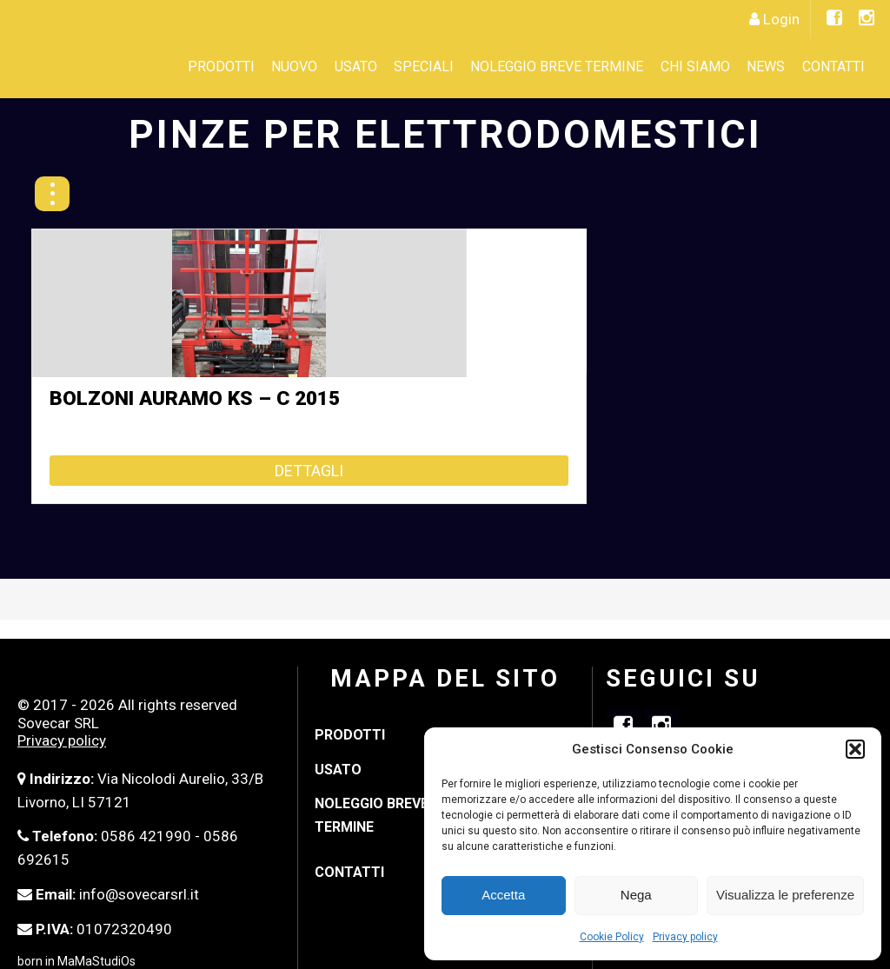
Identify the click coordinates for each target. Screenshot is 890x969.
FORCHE (214, 181)
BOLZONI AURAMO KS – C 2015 (120, 432)
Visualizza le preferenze (785, 894)
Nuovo (294, 66)
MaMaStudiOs (96, 961)
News (766, 66)
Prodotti (221, 66)
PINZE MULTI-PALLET (353, 181)
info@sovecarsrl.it (139, 894)
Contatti (833, 66)
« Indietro (117, 181)
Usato (356, 66)
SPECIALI (424, 66)
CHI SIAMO (695, 66)
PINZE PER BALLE (684, 181)
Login (781, 19)
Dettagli (124, 510)
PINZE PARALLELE (525, 181)
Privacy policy (685, 937)
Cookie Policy (612, 937)
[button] (855, 749)
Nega (636, 894)
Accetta (503, 894)
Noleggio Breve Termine (556, 66)
